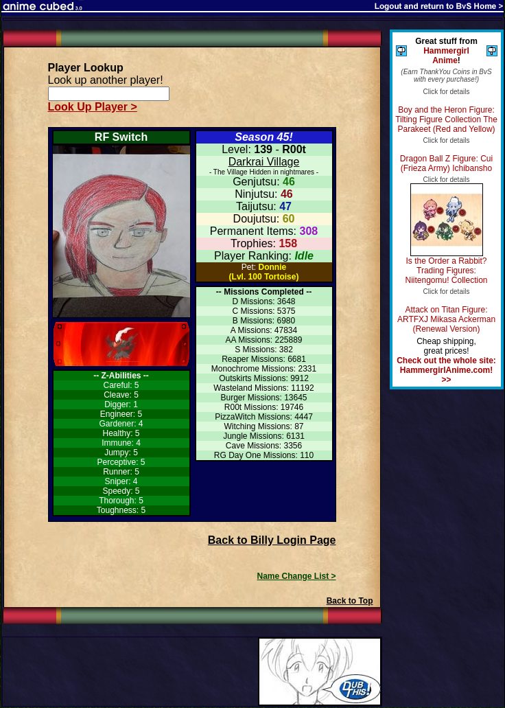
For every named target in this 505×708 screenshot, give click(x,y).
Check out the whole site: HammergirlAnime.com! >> (446, 370)
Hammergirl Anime (446, 55)
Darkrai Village (264, 162)
